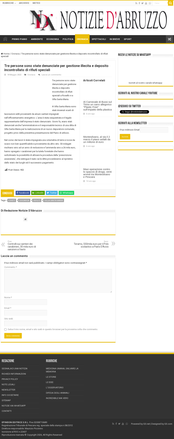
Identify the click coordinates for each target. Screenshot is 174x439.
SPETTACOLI (99, 39)
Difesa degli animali (57, 393)
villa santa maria (54, 200)
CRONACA (82, 39)
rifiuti (37, 200)
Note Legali (8, 384)
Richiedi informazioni (14, 374)
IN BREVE (115, 39)
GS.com (168, 424)
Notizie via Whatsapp (14, 405)
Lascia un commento (51, 75)
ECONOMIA (53, 39)
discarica (24, 200)
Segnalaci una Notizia (14, 368)
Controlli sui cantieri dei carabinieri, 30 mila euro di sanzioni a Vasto (25, 245)
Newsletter (8, 389)
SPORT (128, 39)
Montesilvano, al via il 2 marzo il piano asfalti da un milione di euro (96, 139)
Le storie (51, 377)
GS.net (146, 424)
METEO (36, 3)
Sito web (8, 318)
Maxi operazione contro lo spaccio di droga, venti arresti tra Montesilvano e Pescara (97, 173)
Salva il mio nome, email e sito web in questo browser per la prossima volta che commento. (53, 329)
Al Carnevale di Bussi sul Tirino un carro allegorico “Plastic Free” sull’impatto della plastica (97, 105)
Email (7, 308)
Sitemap (6, 400)
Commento (10, 267)
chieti (12, 200)
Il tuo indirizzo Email (130, 129)
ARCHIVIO (24, 3)
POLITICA (68, 39)
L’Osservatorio (54, 387)
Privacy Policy (10, 379)
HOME (5, 38)
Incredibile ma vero (57, 398)
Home (5, 53)
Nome (8, 297)
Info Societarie (10, 395)
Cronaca (15, 53)
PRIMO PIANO (19, 39)
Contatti (6, 411)
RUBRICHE (8, 3)
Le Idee (49, 382)
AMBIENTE (37, 39)
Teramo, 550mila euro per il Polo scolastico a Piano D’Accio (91, 244)
